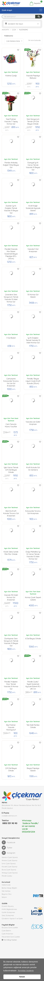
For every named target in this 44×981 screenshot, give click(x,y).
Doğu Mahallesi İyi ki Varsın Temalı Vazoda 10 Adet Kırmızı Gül (33, 554)
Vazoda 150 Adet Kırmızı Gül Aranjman (11, 597)
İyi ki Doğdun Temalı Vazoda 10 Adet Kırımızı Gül (33, 340)
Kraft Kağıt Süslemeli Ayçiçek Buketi (33, 208)
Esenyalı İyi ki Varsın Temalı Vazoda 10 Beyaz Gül (33, 164)
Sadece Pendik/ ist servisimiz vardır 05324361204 (30, 829)
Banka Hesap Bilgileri (9, 891)
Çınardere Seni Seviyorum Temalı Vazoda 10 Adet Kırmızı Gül (11, 296)
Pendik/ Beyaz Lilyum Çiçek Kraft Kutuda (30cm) (33, 380)
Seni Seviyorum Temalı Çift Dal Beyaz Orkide (33, 121)
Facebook (8, 845)
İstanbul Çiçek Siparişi (10, 860)
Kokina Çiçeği (11, 75)
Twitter (7, 851)
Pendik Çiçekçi (7, 879)
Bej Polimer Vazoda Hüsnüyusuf (11, 727)
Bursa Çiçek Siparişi (9, 873)
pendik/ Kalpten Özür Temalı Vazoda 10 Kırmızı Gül (11, 683)
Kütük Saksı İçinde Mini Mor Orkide (11, 553)
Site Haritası (6, 894)
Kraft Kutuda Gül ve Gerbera (33, 468)
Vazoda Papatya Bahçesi (33, 76)
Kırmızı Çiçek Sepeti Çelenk (33, 598)
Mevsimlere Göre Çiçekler (11, 940)
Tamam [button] (22, 977)
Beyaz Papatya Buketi (33, 769)
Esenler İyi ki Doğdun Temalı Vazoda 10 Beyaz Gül (11, 208)
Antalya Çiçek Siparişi (10, 876)
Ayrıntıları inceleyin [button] (26, 971)
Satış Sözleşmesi (8, 918)
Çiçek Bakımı (6, 934)
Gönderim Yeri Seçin (15, 24)
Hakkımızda (6, 888)
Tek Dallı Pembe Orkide (33, 726)
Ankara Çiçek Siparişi (9, 863)
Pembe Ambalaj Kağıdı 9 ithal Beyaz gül (11, 164)
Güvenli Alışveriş (8, 909)
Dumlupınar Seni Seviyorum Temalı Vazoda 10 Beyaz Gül (11, 640)
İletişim (4, 900)
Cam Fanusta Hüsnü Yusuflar (11, 425)
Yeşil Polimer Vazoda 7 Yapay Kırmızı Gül (11, 121)
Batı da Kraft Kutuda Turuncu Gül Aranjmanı (11, 513)
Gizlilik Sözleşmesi (8, 915)
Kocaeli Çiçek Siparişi (9, 869)
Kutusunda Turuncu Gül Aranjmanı (33, 512)
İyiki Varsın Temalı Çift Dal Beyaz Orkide (11, 469)
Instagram (8, 856)
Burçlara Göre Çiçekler (10, 930)
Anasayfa (5, 30)
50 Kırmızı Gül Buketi (33, 295)
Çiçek (14, 30)
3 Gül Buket (11, 338)
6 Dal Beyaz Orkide (33, 638)
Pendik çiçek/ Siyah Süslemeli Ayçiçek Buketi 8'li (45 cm (32, 683)
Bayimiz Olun (6, 897)
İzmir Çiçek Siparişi (9, 866)
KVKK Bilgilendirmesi (9, 912)
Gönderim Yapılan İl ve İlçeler (12, 921)
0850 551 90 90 (9, 826)
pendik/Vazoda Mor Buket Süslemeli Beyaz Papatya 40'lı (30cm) (11, 251)
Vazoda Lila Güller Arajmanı (33, 423)
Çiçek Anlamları (7, 937)
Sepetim (35, 3)
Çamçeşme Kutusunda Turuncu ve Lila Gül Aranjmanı (11, 380)
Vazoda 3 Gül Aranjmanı (33, 250)
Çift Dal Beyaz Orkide (11, 769)
